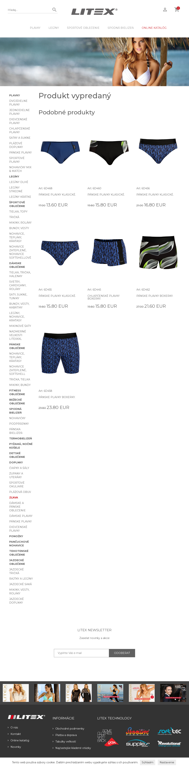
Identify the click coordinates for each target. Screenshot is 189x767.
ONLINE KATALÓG (154, 28)
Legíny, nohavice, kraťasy (17, 316)
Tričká (14, 217)
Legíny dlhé (18, 182)
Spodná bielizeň (121, 28)
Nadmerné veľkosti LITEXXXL (17, 335)
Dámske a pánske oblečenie (17, 506)
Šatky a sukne (19, 137)
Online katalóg (18, 740)
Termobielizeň (20, 438)
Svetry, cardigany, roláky (17, 285)
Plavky (35, 28)
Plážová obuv (20, 492)
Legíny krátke (20, 196)
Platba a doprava (65, 735)
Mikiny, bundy (20, 385)
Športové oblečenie (83, 28)
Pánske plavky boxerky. (154, 296)
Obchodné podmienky (68, 728)
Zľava (13, 497)
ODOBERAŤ (122, 653)
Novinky (14, 747)
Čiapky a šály (19, 468)
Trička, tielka (19, 379)
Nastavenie (167, 762)
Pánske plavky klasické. (57, 194)
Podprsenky (19, 423)
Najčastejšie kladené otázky (72, 748)
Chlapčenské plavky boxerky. (103, 297)
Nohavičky (17, 418)
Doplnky (16, 462)
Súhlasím (147, 762)
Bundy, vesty (19, 228)
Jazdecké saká (20, 584)
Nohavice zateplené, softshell (17, 370)
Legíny (54, 28)
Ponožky (16, 536)
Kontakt (14, 734)
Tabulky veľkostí (64, 741)
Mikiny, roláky (20, 222)
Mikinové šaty (20, 326)
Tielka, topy (18, 211)
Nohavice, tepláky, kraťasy (17, 237)
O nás (13, 727)
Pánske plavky (20, 152)
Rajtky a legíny (21, 578)
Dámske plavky (20, 516)
